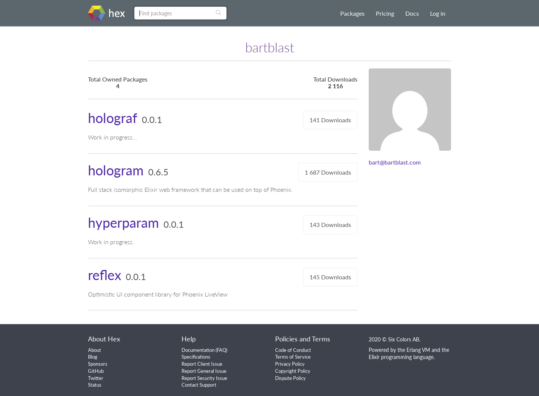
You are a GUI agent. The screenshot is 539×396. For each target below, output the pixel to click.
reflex (104, 275)
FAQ (221, 350)
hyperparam (123, 222)
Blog (92, 357)
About (94, 350)
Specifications (196, 357)
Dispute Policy (290, 378)
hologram (116, 170)
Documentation (198, 350)
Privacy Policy (290, 364)
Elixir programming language (401, 357)
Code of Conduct (293, 350)
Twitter (95, 378)
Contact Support (199, 385)
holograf (112, 118)
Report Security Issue (204, 378)
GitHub (96, 371)
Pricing (385, 13)
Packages (352, 13)
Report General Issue (204, 371)
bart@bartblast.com (395, 162)
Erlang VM (418, 350)
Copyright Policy (292, 371)
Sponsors (97, 364)
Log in (437, 13)
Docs (412, 13)
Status (94, 385)
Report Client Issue (202, 364)
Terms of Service (293, 357)
